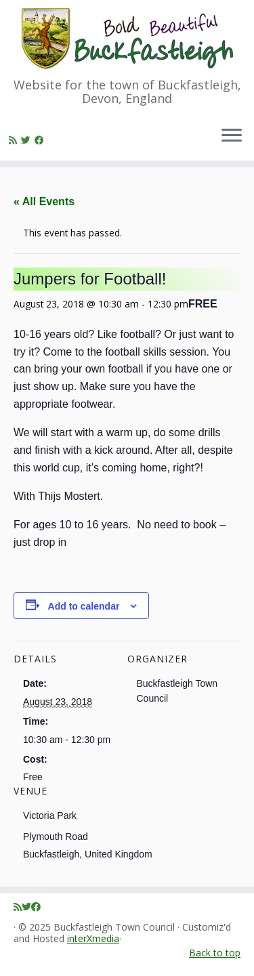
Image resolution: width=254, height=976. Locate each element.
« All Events (44, 201)
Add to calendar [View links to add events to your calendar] (84, 606)
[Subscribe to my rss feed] (15, 139)
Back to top (214, 952)
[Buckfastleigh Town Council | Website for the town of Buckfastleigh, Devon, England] (127, 39)
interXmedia (93, 939)
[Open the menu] (231, 136)
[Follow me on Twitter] (28, 139)
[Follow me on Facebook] (41, 139)
